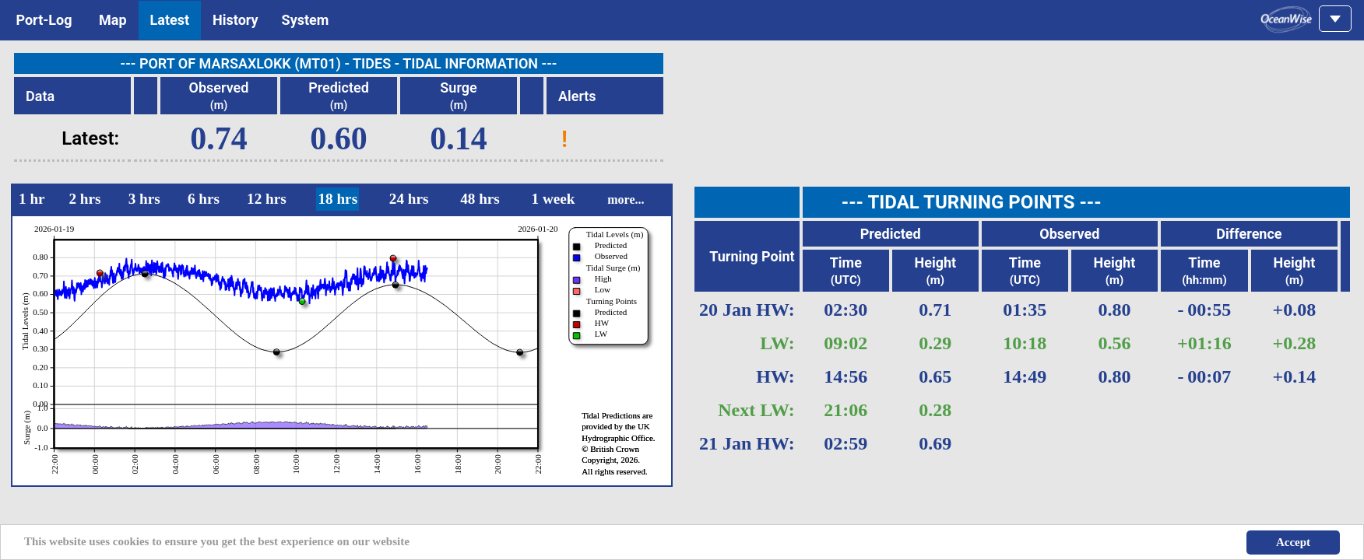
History (235, 20)
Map (113, 20)
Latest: (90, 138)
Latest (170, 20)
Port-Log (44, 20)
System (305, 20)
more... (625, 199)
